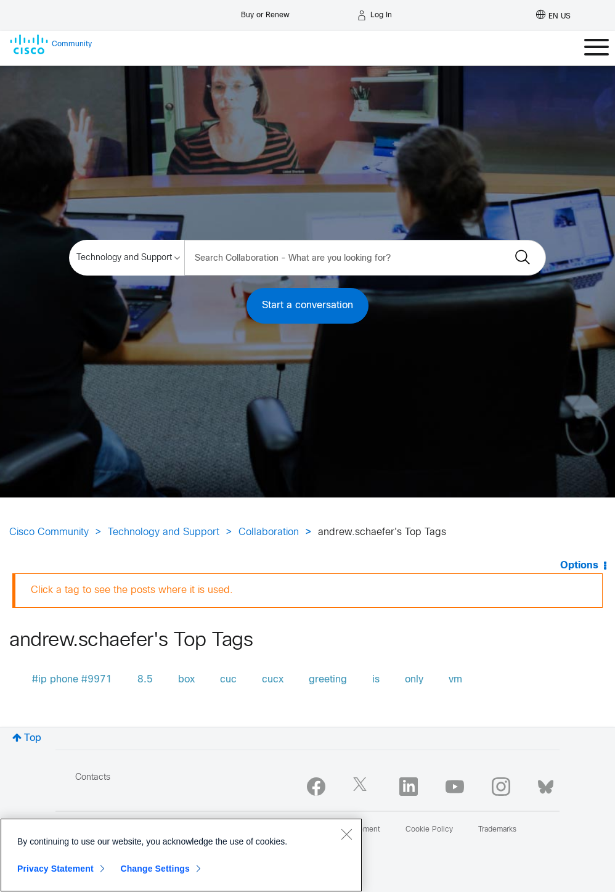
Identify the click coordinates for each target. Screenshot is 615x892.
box (186, 679)
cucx (272, 679)
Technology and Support (163, 532)
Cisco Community (49, 532)
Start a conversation (307, 305)
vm (455, 679)
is (376, 679)
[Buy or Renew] (265, 12)
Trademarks (497, 829)
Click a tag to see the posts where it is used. (132, 590)
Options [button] (579, 565)
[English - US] (553, 15)
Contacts (92, 778)
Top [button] (32, 738)
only (414, 679)
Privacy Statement (55, 869)
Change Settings (155, 869)
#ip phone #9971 (72, 679)
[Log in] (374, 15)
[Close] (346, 834)
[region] (181, 855)
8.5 (145, 679)
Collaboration (268, 532)
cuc (228, 679)
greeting (328, 679)
